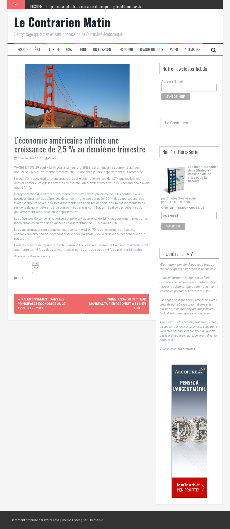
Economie (126, 49)
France (23, 49)
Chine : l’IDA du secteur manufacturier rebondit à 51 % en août (117, 304)
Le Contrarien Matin (62, 21)
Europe (54, 49)
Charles (53, 158)
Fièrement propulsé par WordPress (35, 520)
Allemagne (192, 49)
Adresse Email (172, 81)
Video (174, 49)
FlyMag (77, 520)
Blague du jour (151, 49)
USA (69, 49)
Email (35, 268)
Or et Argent (103, 49)
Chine (82, 49)
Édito (38, 49)
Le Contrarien (176, 123)
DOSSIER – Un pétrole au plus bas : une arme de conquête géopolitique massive (85, 6)
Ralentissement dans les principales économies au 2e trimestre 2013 (42, 304)
